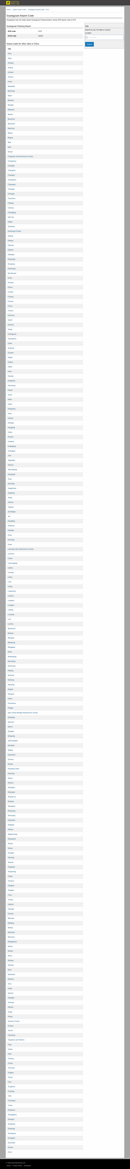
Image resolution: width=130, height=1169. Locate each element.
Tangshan (11, 867)
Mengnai (11, 638)
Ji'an (9, 455)
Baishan (11, 100)
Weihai (10, 928)
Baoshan (11, 109)
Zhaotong (11, 1129)
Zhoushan (11, 1143)
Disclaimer (27, 1165)
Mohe (10, 652)
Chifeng (11, 203)
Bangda (11, 105)
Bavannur (11, 119)
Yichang (11, 1058)
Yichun (10, 1063)
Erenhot (11, 282)
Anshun (10, 77)
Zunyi (10, 1152)
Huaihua (11, 441)
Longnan (11, 600)
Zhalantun (11, 1110)
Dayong (11, 245)
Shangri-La (12, 797)
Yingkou (11, 1072)
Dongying (11, 264)
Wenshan (11, 932)
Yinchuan (11, 1068)
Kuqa (10, 544)
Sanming (11, 773)
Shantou (11, 801)
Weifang (11, 923)
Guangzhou (12, 339)
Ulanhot (11, 904)
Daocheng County (14, 231)
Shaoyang (11, 811)
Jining (10, 497)
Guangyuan (12, 334)
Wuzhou (11, 979)
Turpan (10, 900)
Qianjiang (11, 717)
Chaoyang (11, 184)
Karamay (11, 526)
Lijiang (10, 568)
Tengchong (12, 871)
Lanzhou (11, 554)
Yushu (10, 1105)
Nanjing (10, 670)
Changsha (11, 170)
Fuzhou (10, 311)
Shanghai (11, 787)
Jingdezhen (12, 488)
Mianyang (11, 642)
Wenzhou (11, 937)
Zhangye (11, 1119)
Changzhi (11, 175)
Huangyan (11, 451)
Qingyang (11, 736)
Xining (10, 1016)
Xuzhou (10, 1026)
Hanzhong (11, 385)
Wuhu (10, 956)
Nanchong (11, 666)
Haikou (10, 362)
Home (8, 1165)
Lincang (11, 572)
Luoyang (11, 614)
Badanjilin (11, 86)
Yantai (10, 1049)
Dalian (10, 222)
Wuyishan (11, 974)
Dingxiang (11, 259)
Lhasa (10, 558)
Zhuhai (10, 1147)
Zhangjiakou (12, 1115)
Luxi (9, 619)
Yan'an (10, 1030)
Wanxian (11, 918)
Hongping (11, 427)
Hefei (10, 399)
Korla (10, 535)
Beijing (10, 138)
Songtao (11, 853)
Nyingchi (11, 694)
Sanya (10, 778)
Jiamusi (10, 465)
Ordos (10, 698)
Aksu (9, 53)
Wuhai (10, 946)
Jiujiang (10, 507)
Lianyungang (12, 563)
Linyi (9, 582)
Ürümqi (10, 913)
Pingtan (10, 708)
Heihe (10, 404)
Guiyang (11, 348)
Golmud (11, 325)
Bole (9, 147)
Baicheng (11, 91)
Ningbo (10, 689)
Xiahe (10, 988)
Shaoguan (11, 806)
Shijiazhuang (12, 834)
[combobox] (104, 37)
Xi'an (9, 984)
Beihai (10, 133)
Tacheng (11, 857)
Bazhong (11, 128)
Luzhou (10, 624)
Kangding (11, 521)
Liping (10, 586)
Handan (11, 376)
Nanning (11, 675)
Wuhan (10, 951)
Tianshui (11, 881)
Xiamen (10, 993)
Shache (10, 783)
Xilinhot (10, 1007)
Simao (10, 848)
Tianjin (10, 876)
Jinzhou (11, 502)
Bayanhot (11, 124)
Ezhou (10, 287)
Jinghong (11, 493)
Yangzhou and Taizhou (16, 1040)
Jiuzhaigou (12, 512)
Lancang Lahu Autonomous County (21, 549)
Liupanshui (12, 591)
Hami (10, 371)
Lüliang (10, 610)
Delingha (11, 254)
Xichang (11, 1002)
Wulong (10, 960)
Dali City (11, 217)
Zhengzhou (12, 1133)
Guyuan (11, 353)
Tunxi (10, 895)
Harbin (10, 390)
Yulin (9, 1096)
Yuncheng (11, 1100)
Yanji (9, 1044)
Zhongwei (11, 1138)
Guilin (10, 343)
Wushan (11, 965)
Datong (10, 240)
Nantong (11, 680)
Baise (10, 96)
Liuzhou (11, 596)
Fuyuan (10, 301)
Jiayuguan (11, 474)
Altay (9, 58)
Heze (10, 413)
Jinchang (11, 483)
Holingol (11, 423)
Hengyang (11, 409)
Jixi (9, 516)
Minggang (11, 647)
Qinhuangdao (13, 741)
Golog (10, 329)
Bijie (9, 142)
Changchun (12, 161)
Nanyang (11, 685)
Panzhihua (12, 703)
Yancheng (11, 1035)
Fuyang (10, 297)
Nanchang (11, 661)
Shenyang (11, 815)
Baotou (10, 114)
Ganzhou (11, 315)
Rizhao (10, 764)
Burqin (10, 152)
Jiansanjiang (12, 469)
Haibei (10, 357)
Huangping (12, 446)
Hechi (10, 395)
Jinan (10, 479)
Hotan (10, 432)
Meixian (11, 633)
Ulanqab (11, 909)
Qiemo (10, 727)
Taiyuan (11, 862)
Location (88, 33)
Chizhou (11, 208)
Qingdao (11, 731)
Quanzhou (11, 755)
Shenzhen (11, 820)
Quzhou (11, 759)
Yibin (9, 1054)
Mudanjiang (12, 656)
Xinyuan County (13, 1021)
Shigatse (11, 825)
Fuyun (10, 306)
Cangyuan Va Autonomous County (20, 156)
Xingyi (10, 1012)
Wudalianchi (12, 942)
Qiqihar (10, 750)
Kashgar (11, 530)
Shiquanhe (12, 839)
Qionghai (11, 745)
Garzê (10, 320)
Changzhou (12, 180)
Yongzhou (11, 1086)
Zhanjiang (11, 1124)
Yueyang (11, 1091)
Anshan (10, 72)
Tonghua (11, 885)
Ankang (10, 63)
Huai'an (10, 437)
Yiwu (9, 1082)
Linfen (10, 577)
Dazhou (11, 250)
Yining (10, 1077)
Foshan (10, 292)
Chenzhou (11, 198)
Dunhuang (11, 268)
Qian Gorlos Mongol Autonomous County (23, 713)
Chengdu (11, 194)
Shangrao (11, 792)
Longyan (11, 605)
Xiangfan (11, 998)
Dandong (11, 226)
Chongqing (12, 212)
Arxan (10, 81)
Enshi (10, 278)
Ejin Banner (12, 273)
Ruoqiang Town (13, 769)
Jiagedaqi (11, 460)
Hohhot (10, 418)
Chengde (11, 189)
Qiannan (11, 722)
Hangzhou (11, 381)
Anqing (10, 67)
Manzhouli (11, 628)
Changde (11, 166)
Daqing (10, 236)
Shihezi (10, 829)
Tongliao (11, 890)
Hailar (10, 367)
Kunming (11, 540)
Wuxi (9, 970)
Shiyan (10, 843)
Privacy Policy (17, 1165)
